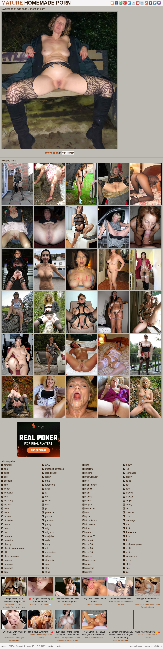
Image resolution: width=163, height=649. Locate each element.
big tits (6, 504)
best (4, 496)
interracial (48, 560)
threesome (129, 532)
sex (126, 485)
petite (86, 564)
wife (126, 568)
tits (126, 540)
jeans (46, 564)
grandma (48, 520)
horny (46, 544)
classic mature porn (12, 548)
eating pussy (49, 473)
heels (46, 540)
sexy (126, 489)
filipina (46, 500)
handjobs (48, 536)
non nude (88, 508)
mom (86, 492)
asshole (6, 481)
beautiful (7, 492)
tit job (127, 536)
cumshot (7, 568)
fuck (45, 504)
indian (46, 556)
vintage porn (130, 556)
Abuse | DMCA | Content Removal (16, 646)
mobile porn (89, 485)
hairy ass (48, 532)
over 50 (87, 544)
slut (126, 508)
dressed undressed (53, 469)
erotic (46, 481)
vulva (127, 560)
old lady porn (90, 520)
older (86, 528)
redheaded (129, 473)
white (127, 564)
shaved (128, 492)
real (126, 469)
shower (128, 496)
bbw (4, 485)
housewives (49, 552)
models (87, 489)
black (5, 512)
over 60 (87, 548)
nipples (87, 504)
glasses (47, 516)
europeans (48, 485)
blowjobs (7, 520)
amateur (6, 465)
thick (126, 528)
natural (87, 500)
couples (6, 560)
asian (5, 473)
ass (4, 477)
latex (45, 568)
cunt (4, 572)
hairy (45, 528)
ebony (46, 477)
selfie (127, 481)
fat (44, 492)
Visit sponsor (68, 153)
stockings (129, 520)
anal (4, 469)
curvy (46, 465)
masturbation (90, 477)
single (127, 500)
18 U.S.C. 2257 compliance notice (47, 646)
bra (4, 532)
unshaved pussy (132, 544)
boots (5, 528)
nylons (87, 516)
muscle (87, 496)
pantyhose (89, 560)
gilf (44, 508)
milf (85, 481)
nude (86, 512)
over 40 (87, 540)
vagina (127, 552)
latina (46, 572)
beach (5, 489)
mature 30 (88, 536)
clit (4, 552)
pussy (127, 465)
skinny (127, 504)
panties (87, 556)
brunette (6, 536)
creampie (7, 564)
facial (46, 489)
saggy (127, 477)
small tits (129, 512)
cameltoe (7, 540)
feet (45, 496)
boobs (5, 524)
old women (89, 524)
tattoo (127, 524)
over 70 (87, 552)
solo (126, 516)
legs (85, 465)
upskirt (127, 548)
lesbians (87, 469)
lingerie (87, 473)
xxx (126, 572)
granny (46, 524)
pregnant (88, 568)
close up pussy (10, 556)
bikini (5, 508)
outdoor (87, 532)
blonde (6, 516)
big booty (7, 500)
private (87, 572)
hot (45, 548)
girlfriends (48, 512)
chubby (6, 544)
